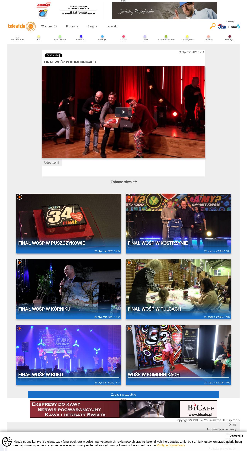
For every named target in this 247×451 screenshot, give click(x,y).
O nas (232, 424)
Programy (72, 26)
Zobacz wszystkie (123, 394)
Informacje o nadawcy (221, 429)
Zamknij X (236, 436)
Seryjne (93, 26)
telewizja (22, 26)
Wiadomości (49, 26)
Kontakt (113, 26)
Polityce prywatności (171, 445)
